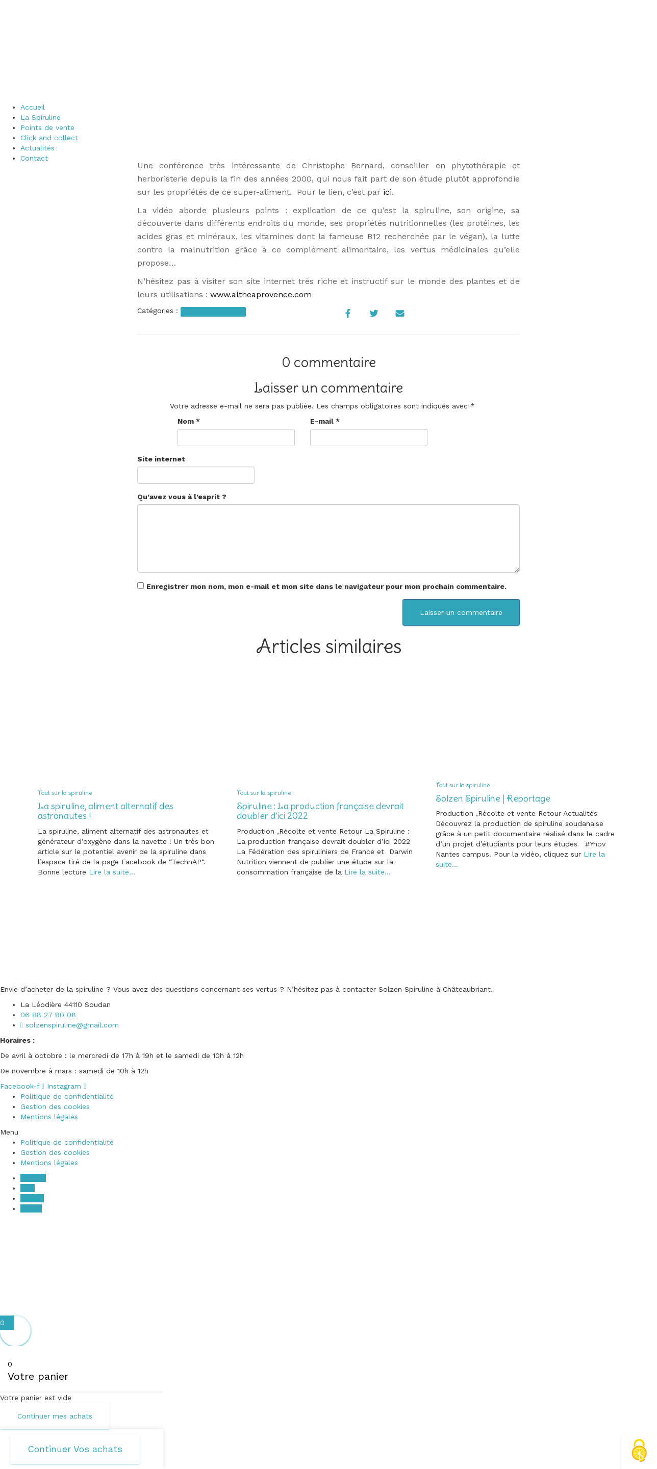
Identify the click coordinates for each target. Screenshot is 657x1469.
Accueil (32, 107)
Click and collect (49, 138)
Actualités (37, 148)
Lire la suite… (110, 872)
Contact (34, 158)
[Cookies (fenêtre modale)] (639, 1451)
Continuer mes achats (54, 1416)
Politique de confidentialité (67, 1096)
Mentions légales (49, 1117)
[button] (328, 1132)
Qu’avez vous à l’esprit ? (181, 497)
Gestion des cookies (55, 1106)
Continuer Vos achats (75, 1449)
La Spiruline (40, 117)
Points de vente (47, 127)
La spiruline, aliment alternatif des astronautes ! (105, 811)
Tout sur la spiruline (213, 311)
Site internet (161, 459)
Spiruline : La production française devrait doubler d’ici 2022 (320, 811)
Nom (189, 421)
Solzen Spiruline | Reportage (493, 798)
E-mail (325, 421)
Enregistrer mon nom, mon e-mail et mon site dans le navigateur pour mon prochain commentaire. (326, 586)
